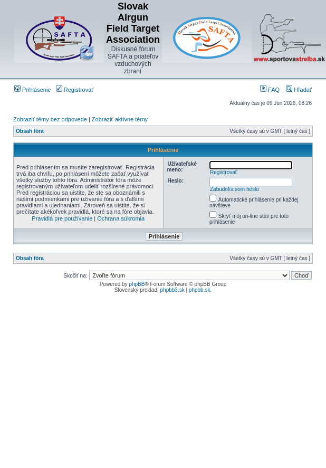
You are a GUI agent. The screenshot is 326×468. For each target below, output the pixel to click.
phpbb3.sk (172, 290)
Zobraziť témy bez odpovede (50, 119)
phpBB (137, 284)
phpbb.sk (199, 290)
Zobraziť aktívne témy (120, 119)
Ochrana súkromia (121, 218)
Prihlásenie (32, 90)
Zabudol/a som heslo (234, 189)
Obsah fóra (30, 131)
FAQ (270, 90)
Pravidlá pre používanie (62, 218)
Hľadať (299, 90)
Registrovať (75, 90)
